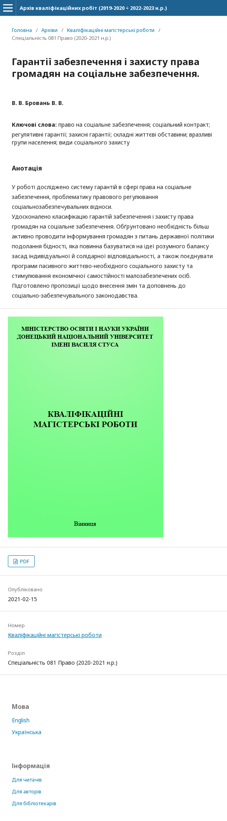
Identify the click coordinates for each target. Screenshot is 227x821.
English (21, 720)
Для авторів (26, 791)
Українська (26, 732)
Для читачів (27, 779)
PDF (24, 561)
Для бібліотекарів (34, 803)
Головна (22, 30)
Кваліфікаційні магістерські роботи (110, 30)
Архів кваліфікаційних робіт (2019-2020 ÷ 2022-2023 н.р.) (93, 7)
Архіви (49, 30)
